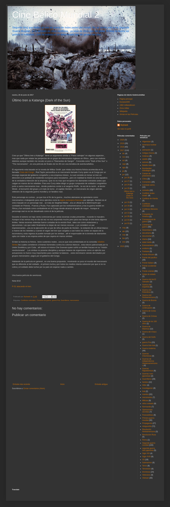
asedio (145, 159)
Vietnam (145, 478)
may (124, 228)
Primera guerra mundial (148, 419)
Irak (143, 391)
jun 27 (127, 181)
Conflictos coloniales (28, 300)
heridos (145, 382)
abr (123, 231)
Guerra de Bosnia (149, 300)
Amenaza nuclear (149, 145)
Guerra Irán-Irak (148, 345)
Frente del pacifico (149, 258)
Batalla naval (147, 165)
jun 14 (127, 209)
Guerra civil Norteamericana (148, 296)
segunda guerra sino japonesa (148, 449)
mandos (145, 394)
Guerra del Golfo (149, 337)
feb (123, 238)
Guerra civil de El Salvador (149, 280)
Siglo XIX (146, 453)
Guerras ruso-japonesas (147, 375)
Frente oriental (148, 271)
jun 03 (127, 223)
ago (124, 167)
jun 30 (127, 178)
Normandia (146, 407)
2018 (122, 147)
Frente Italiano (148, 263)
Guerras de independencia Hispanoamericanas (149, 362)
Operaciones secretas (147, 411)
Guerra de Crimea (149, 316)
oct (123, 160)
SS (143, 459)
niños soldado (147, 403)
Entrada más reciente (21, 384)
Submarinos (147, 463)
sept (124, 164)
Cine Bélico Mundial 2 (55, 14)
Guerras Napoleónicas (147, 370)
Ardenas (145, 156)
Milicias (145, 400)
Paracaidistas (147, 415)
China (144, 179)
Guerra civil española (146, 286)
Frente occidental (149, 266)
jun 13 (127, 213)
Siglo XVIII (146, 456)
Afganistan (146, 142)
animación (146, 150)
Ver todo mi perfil (124, 129)
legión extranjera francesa (71, 200)
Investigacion (147, 388)
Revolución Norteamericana (148, 430)
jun (123, 175)
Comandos (146, 182)
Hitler (144, 385)
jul (123, 171)
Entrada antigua (101, 384)
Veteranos (146, 475)
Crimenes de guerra (44, 300)
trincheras (146, 472)
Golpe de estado (149, 274)
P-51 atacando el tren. (22, 286)
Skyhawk (124, 125)
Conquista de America (147, 215)
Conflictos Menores (150, 209)
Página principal (126, 99)
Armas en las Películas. (129, 114)
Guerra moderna (149, 348)
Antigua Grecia (148, 153)
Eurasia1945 (125, 102)
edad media (147, 242)
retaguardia (146, 426)
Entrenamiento (148, 245)
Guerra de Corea (149, 311)
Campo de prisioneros (146, 174)
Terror (144, 466)
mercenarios (74, 300)
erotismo (145, 248)
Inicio (62, 384)
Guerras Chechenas (146, 355)
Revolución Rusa (149, 435)
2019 (122, 143)
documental (147, 236)
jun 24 (127, 185)
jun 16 (127, 206)
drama (144, 239)
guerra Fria (56, 300)
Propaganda (147, 423)
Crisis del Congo (27, 172)
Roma (144, 440)
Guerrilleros (65, 300)
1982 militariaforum (127, 105)
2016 (122, 246)
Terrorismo (146, 469)
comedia (145, 190)
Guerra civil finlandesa (146, 291)
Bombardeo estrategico (147, 169)
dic (123, 153)
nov (124, 157)
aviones (145, 162)
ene (124, 242)
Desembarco (147, 230)
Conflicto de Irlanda (150, 198)
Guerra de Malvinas (146, 327)
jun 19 (127, 202)
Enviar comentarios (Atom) (34, 388)
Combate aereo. (148, 185)
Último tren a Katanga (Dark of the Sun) (129, 194)
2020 (122, 140)
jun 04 (127, 220)
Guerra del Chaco (149, 332)
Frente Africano (148, 255)
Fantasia (145, 251)
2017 (122, 150)
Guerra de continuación (147, 307)
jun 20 (127, 188)
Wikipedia (123, 111)
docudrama (146, 233)
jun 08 (127, 216)
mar (124, 235)
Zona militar (124, 108)
